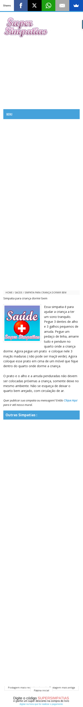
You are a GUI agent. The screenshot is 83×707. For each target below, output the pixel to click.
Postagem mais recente (22, 687)
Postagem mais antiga (62, 687)
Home (9, 292)
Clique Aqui (70, 400)
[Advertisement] (41, 73)
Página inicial (41, 690)
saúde (18, 292)
